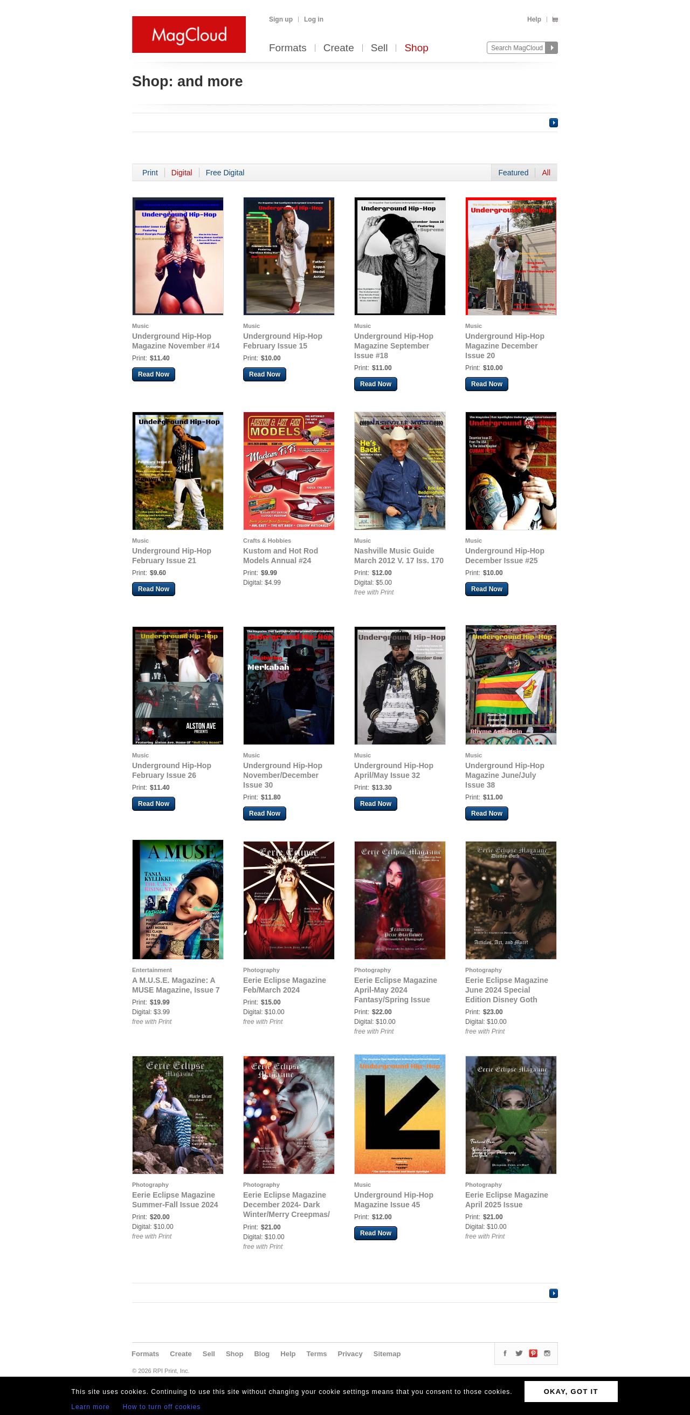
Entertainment (152, 970)
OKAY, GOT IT (571, 1391)
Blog (262, 1354)
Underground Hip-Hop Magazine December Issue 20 (504, 346)
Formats (288, 48)
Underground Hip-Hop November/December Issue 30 (282, 775)
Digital (181, 172)
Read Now (153, 374)
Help (534, 19)
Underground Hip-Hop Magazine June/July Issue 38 (504, 775)
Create (338, 48)
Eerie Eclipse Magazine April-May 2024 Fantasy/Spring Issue (395, 990)
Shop (416, 48)
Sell (379, 48)
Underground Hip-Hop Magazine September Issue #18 (393, 346)
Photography (261, 970)
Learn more (90, 1407)
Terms (316, 1354)
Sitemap (387, 1354)
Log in (313, 19)
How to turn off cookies (162, 1407)
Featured (513, 172)
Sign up (281, 19)
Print (150, 172)
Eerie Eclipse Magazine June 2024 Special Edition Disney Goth (506, 990)
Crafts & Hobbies (267, 540)
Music (140, 326)
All (546, 172)
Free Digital (225, 172)
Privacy (350, 1354)
